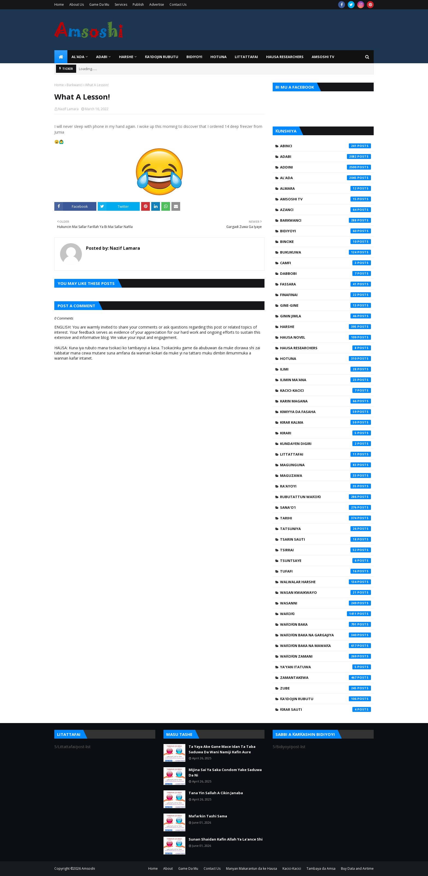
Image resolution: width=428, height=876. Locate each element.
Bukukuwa (325, 252)
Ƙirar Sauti (325, 709)
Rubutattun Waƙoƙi (325, 496)
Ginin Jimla (325, 316)
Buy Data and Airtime (357, 868)
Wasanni (325, 603)
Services (121, 4)
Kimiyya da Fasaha (325, 411)
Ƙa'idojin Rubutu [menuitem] (161, 56)
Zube (325, 688)
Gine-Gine (325, 305)
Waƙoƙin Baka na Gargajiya (325, 635)
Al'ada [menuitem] (78, 56)
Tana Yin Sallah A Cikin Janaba (216, 792)
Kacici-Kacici (325, 390)
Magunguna (325, 464)
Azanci (325, 209)
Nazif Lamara (68, 109)
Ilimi (325, 369)
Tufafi (325, 571)
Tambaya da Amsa (321, 868)
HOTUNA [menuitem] (218, 56)
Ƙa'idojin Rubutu (325, 698)
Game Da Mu (99, 4)
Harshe (325, 326)
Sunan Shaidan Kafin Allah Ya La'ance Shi (226, 839)
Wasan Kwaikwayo (325, 592)
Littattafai (325, 454)
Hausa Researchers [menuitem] (285, 56)
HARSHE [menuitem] (126, 56)
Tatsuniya (325, 528)
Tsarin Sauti (325, 539)
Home (59, 4)
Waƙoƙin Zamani (325, 656)
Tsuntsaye (325, 560)
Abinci (325, 145)
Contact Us (178, 4)
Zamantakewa (325, 677)
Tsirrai (325, 549)
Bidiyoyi (325, 230)
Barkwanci (74, 85)
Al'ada (325, 177)
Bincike (325, 241)
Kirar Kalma (325, 422)
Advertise (156, 4)
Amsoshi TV (325, 199)
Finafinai (325, 294)
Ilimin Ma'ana (325, 379)
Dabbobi (325, 273)
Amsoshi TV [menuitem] (323, 56)
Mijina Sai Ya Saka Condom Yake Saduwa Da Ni (225, 772)
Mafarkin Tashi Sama (208, 816)
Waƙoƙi (325, 613)
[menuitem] (60, 56)
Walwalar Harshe (325, 581)
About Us (76, 4)
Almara (325, 188)
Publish (138, 4)
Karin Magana (325, 401)
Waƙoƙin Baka (325, 624)
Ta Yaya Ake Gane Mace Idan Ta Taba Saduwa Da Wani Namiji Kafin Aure (222, 749)
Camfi (325, 262)
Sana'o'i (325, 507)
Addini (325, 167)
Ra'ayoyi (325, 486)
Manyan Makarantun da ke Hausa (251, 868)
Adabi (325, 156)
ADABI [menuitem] (101, 56)
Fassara (325, 284)
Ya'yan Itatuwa (325, 666)
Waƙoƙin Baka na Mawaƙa (325, 645)
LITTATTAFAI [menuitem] (246, 56)
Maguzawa (325, 475)
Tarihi (325, 518)
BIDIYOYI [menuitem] (194, 56)
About (168, 868)
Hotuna (325, 358)
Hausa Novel (325, 337)
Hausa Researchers (325, 347)
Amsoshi (88, 868)
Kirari (325, 433)
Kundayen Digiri (325, 443)
